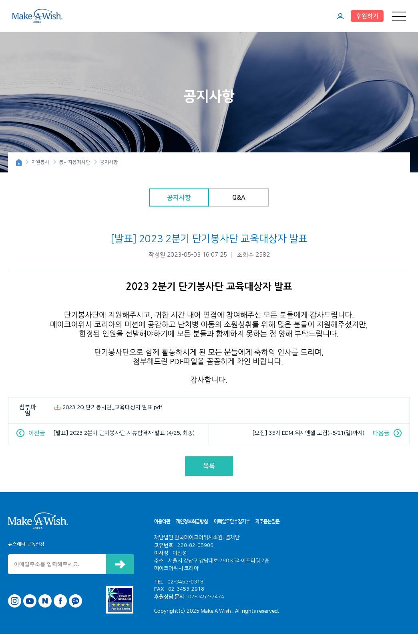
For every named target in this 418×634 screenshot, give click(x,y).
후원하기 (367, 16)
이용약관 (162, 522)
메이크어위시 (37, 16)
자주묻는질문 (267, 522)
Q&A (238, 197)
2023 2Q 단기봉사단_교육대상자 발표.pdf (112, 407)
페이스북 (60, 601)
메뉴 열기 (399, 16)
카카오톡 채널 (75, 601)
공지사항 (179, 197)
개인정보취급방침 (192, 522)
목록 (209, 466)
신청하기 (120, 564)
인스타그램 (14, 601)
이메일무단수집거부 (232, 522)
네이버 (45, 601)
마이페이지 (340, 16)
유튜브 (29, 601)
